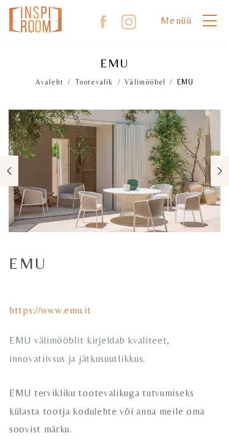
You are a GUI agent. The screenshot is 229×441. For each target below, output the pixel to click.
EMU (185, 82)
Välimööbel (145, 82)
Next (218, 171)
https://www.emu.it (50, 310)
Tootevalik (94, 82)
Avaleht (49, 82)
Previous (11, 171)
